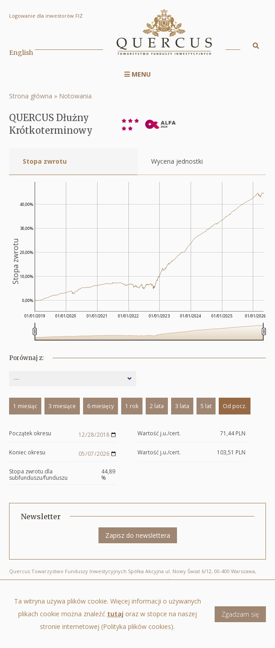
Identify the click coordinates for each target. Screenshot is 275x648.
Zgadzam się (240, 614)
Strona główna (30, 96)
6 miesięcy (100, 406)
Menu (137, 74)
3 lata (182, 406)
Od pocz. (234, 406)
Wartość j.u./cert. (159, 433)
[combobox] (72, 379)
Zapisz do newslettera (137, 535)
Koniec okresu (27, 452)
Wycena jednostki (177, 161)
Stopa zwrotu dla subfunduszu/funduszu (38, 474)
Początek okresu (30, 433)
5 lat (206, 406)
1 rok (131, 406)
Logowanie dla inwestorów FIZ (46, 15)
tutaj (115, 613)
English (21, 53)
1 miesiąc (25, 406)
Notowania (75, 96)
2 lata (157, 406)
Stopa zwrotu (45, 161)
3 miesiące (62, 406)
